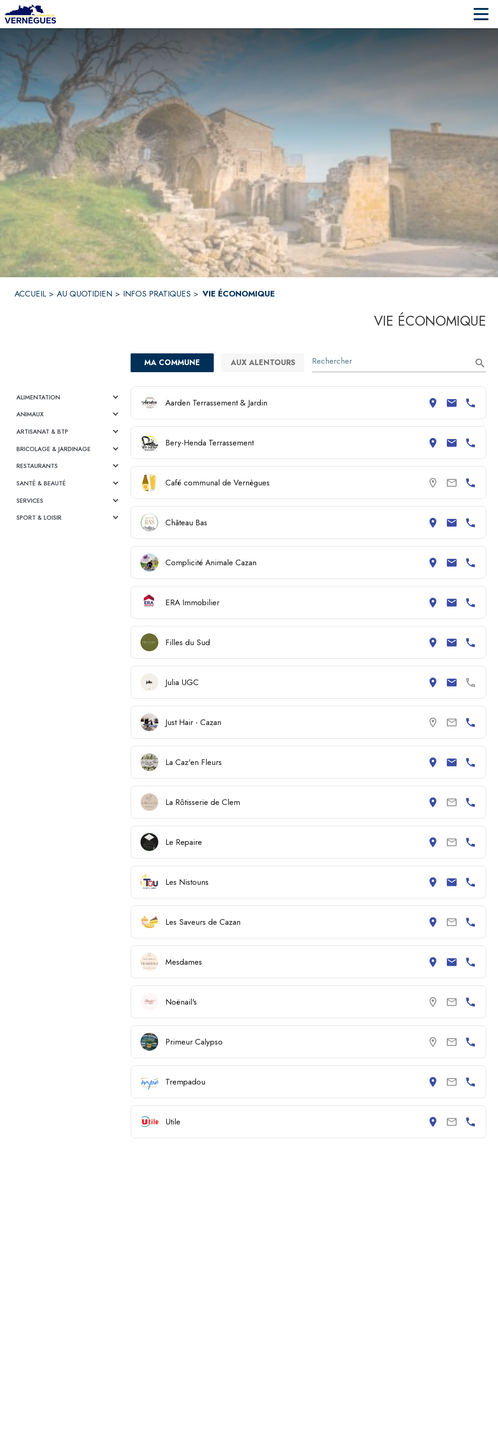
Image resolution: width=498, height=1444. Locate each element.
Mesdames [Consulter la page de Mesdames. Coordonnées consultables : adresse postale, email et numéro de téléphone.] (183, 962)
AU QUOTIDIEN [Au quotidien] (84, 293)
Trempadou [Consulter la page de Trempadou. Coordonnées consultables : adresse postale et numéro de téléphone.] (185, 1081)
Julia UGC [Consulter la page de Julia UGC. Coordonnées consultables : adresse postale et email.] (182, 682)
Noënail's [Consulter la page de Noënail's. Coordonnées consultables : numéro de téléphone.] (181, 1001)
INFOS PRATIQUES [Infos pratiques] (157, 293)
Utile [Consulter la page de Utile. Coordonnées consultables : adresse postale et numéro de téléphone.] (172, 1121)
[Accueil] (30, 14)
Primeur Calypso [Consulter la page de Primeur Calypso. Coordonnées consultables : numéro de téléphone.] (194, 1041)
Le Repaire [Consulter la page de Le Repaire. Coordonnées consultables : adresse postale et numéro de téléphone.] (183, 842)
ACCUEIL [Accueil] (30, 293)
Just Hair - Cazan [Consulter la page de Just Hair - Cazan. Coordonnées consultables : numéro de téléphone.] (193, 722)
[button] (69, 397)
